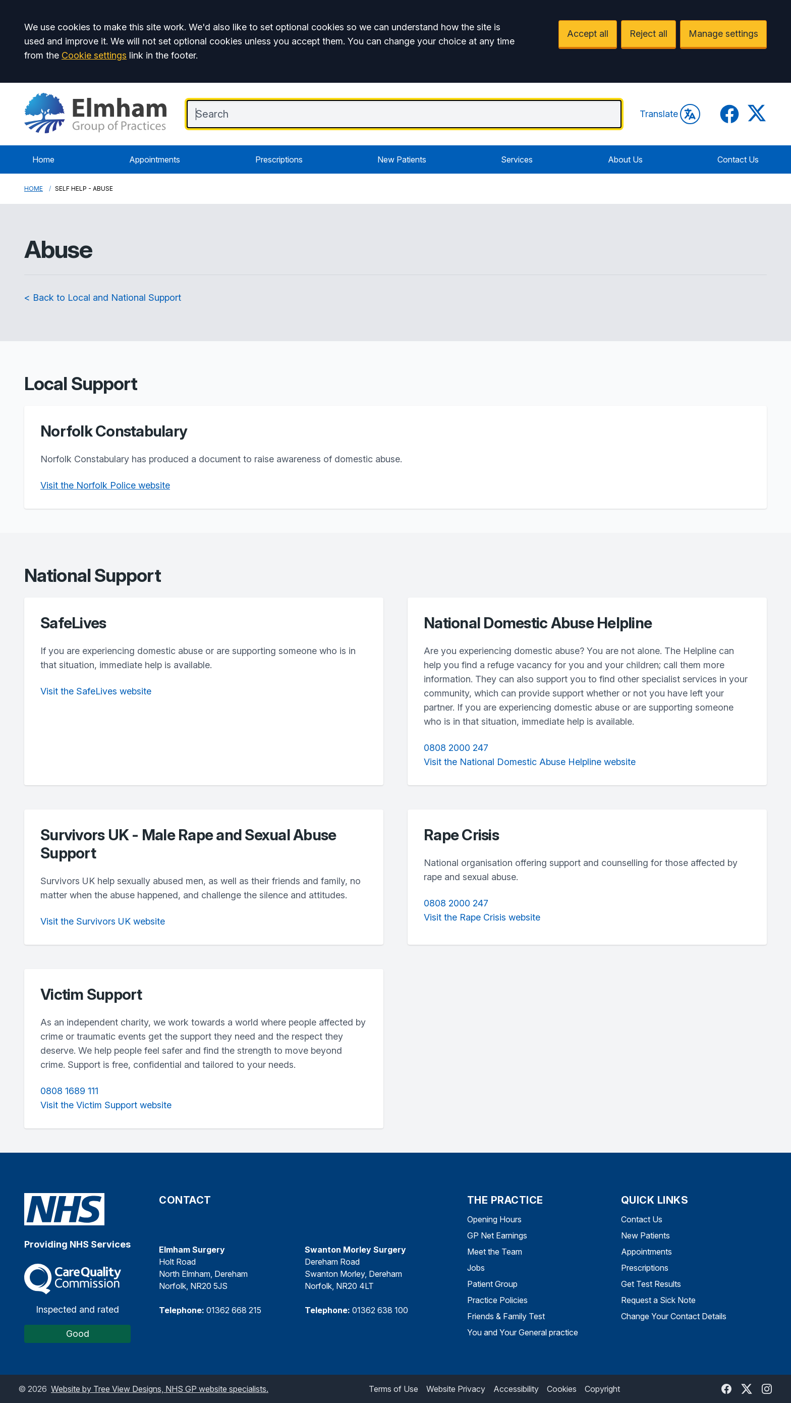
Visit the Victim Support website (106, 1105)
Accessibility (516, 1389)
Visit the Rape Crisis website (482, 917)
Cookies (562, 1389)
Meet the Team (494, 1252)
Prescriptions (279, 159)
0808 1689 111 (69, 1091)
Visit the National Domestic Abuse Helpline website (530, 762)
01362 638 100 (380, 1310)
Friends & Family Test (506, 1316)
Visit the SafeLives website (95, 691)
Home (43, 159)
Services (517, 159)
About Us (625, 159)
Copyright (602, 1389)
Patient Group (492, 1284)
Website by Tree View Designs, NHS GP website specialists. (159, 1389)
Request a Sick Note (658, 1300)
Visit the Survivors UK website (102, 921)
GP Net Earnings (497, 1235)
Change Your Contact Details (673, 1316)
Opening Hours (494, 1219)
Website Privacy (455, 1389)
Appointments (154, 159)
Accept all (587, 33)
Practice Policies (497, 1300)
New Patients (401, 159)
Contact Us (738, 159)
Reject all (648, 33)
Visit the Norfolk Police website (105, 485)
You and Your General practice (522, 1332)
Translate (670, 114)
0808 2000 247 (456, 747)
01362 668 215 (233, 1310)
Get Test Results (651, 1284)
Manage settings (723, 33)
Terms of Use (393, 1389)
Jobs (476, 1268)
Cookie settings (94, 55)
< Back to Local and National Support (102, 297)
